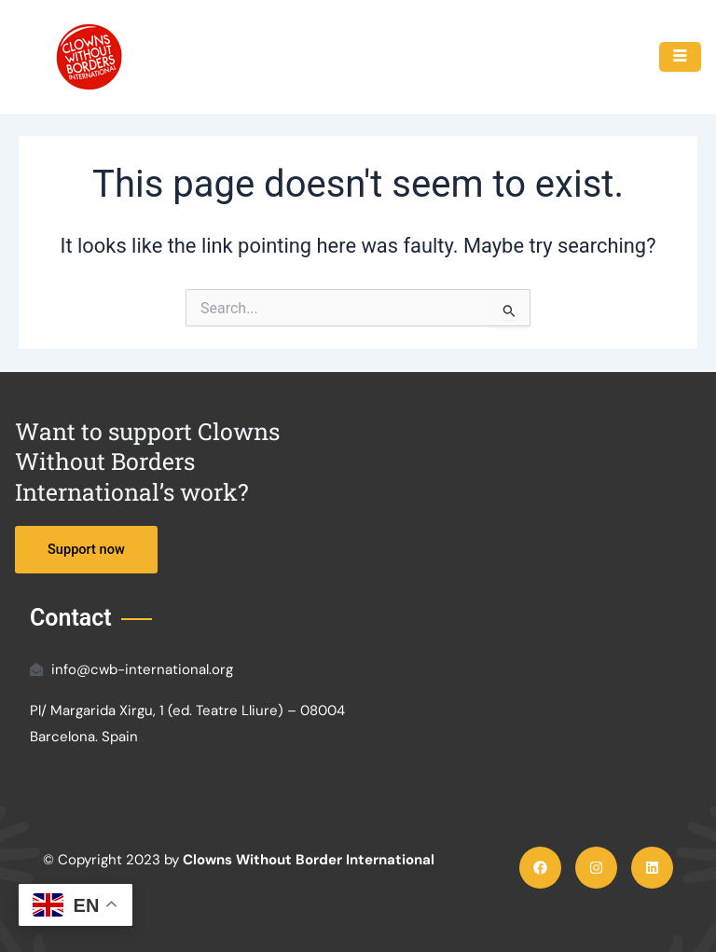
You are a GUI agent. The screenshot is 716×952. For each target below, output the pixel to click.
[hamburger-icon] (680, 57)
